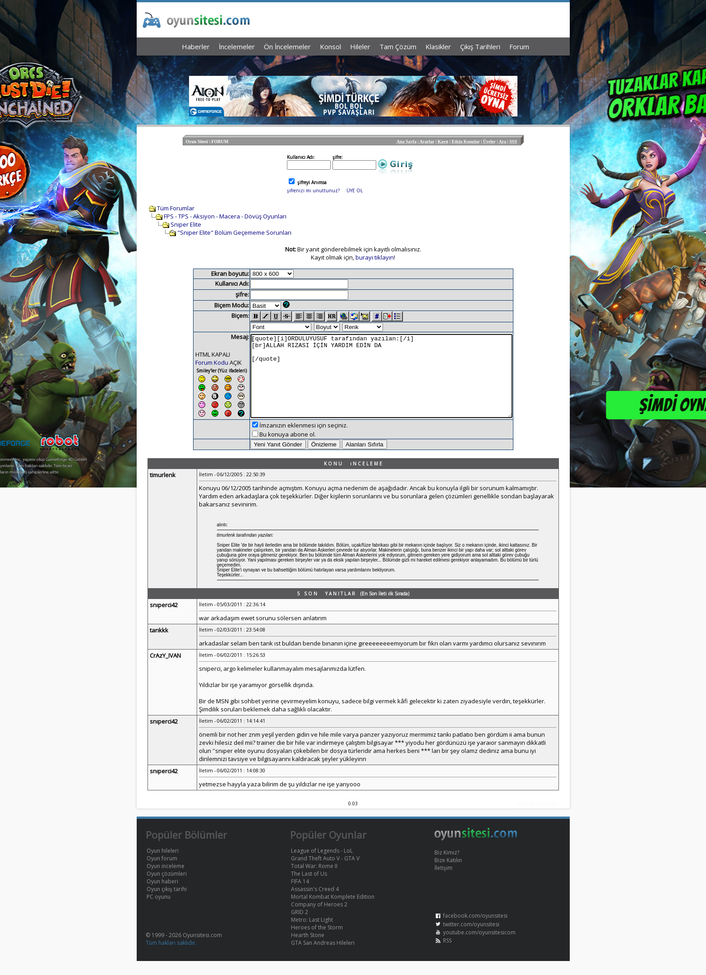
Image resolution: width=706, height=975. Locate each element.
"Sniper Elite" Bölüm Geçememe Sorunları (234, 232)
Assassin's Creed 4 (315, 903)
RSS (447, 954)
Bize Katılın (448, 874)
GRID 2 (299, 926)
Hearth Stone (307, 949)
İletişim (443, 882)
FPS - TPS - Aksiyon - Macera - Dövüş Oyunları (225, 216)
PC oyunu (159, 911)
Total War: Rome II (314, 880)
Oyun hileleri (163, 864)
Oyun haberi (162, 895)
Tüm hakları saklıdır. (171, 957)
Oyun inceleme (166, 880)
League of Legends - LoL (322, 864)
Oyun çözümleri (167, 887)
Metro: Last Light (312, 934)
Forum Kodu (196, 362)
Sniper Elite (186, 224)
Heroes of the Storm (317, 941)
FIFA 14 (300, 895)
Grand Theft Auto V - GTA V (325, 872)
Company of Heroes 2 (319, 918)
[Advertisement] (353, 63)
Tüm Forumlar (175, 208)
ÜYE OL (354, 190)
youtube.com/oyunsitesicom (479, 946)
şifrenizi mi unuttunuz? (313, 190)
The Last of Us (309, 887)
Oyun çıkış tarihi (167, 903)
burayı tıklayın (374, 257)
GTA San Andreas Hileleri (323, 957)
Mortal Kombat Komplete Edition (332, 911)
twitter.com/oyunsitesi (471, 938)
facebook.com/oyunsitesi (475, 929)
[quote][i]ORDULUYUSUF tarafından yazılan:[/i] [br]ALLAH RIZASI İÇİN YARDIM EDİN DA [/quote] (381, 383)
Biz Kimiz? (446, 866)
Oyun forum (162, 872)
